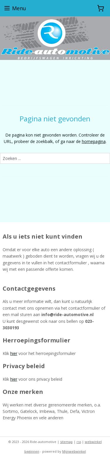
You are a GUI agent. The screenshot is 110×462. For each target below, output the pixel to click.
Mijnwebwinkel (74, 451)
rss (79, 441)
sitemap (66, 441)
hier (13, 353)
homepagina (94, 141)
